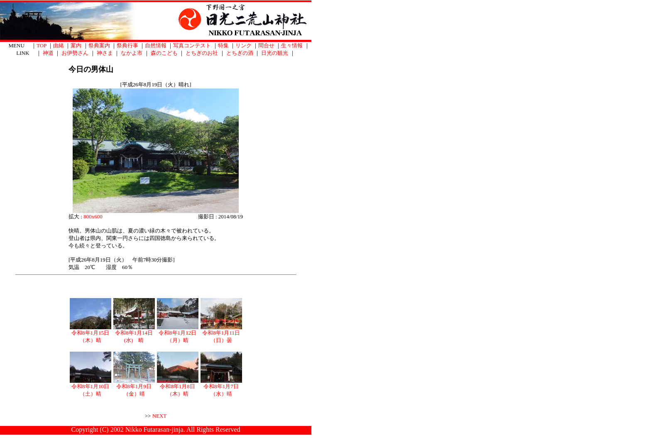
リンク (243, 45)
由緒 (58, 45)
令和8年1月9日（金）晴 (134, 387)
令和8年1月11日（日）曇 (221, 333)
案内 (76, 45)
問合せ (266, 45)
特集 (223, 45)
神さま (105, 53)
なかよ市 (131, 53)
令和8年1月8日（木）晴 (177, 387)
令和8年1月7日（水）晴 (221, 387)
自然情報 (155, 45)
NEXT (159, 416)
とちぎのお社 (202, 53)
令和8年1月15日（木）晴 (90, 333)
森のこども (164, 53)
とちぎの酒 (239, 53)
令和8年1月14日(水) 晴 (134, 333)
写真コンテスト (192, 45)
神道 (48, 53)
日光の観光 (274, 53)
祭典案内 (99, 45)
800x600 (93, 216)
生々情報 (292, 45)
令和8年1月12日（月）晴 (177, 333)
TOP (41, 45)
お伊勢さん (74, 53)
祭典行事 (127, 45)
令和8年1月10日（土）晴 (90, 387)
